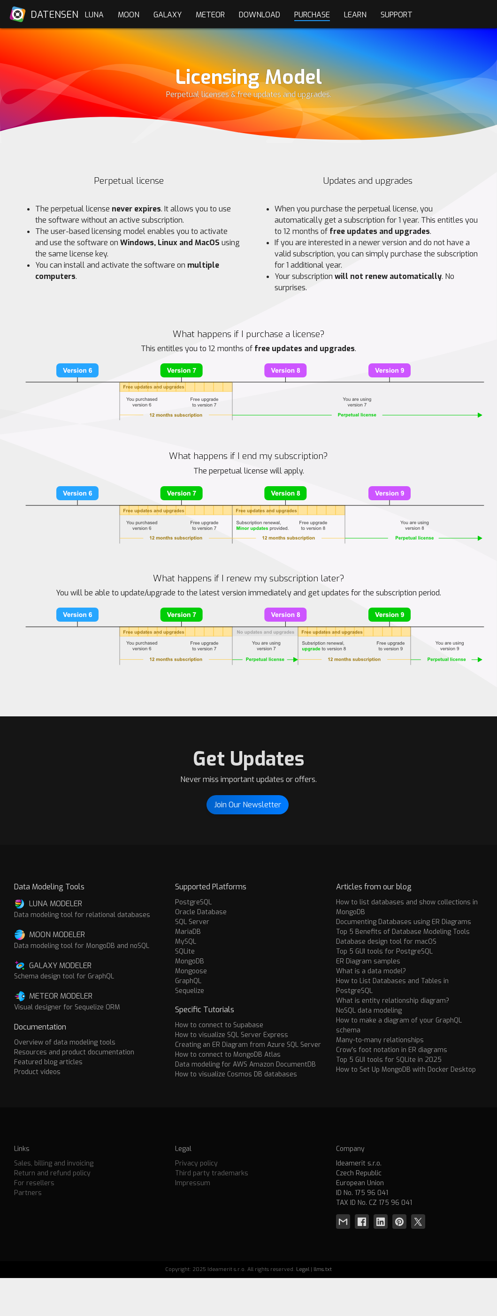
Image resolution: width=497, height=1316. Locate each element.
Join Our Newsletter (247, 805)
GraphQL (188, 981)
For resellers (34, 1183)
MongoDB (189, 961)
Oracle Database (201, 912)
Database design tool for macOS (386, 941)
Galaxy (167, 15)
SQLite (185, 951)
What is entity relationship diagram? (392, 1000)
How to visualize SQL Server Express (231, 1034)
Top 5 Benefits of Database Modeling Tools (403, 931)
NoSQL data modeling (369, 1010)
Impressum (192, 1183)
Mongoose (191, 971)
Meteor (210, 15)
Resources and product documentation (74, 1052)
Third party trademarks (211, 1173)
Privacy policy (196, 1163)
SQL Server (192, 921)
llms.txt (322, 1269)
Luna (94, 15)
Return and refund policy (52, 1173)
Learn (355, 15)
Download (259, 15)
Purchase (312, 15)
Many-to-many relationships (380, 1040)
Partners (28, 1192)
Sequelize (189, 990)
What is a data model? (371, 971)
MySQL (185, 941)
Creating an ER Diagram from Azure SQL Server (248, 1044)
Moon (128, 15)
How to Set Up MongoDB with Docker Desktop (406, 1069)
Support (397, 15)
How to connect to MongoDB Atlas (228, 1054)
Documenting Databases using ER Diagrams (403, 921)
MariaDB (188, 931)
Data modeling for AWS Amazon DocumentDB (245, 1064)
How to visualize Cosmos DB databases (236, 1074)
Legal (302, 1269)
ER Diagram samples (368, 961)
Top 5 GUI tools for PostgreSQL (384, 951)
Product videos (37, 1072)
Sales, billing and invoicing (53, 1163)
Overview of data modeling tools (64, 1042)
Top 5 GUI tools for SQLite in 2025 (389, 1059)
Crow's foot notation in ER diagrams (391, 1049)
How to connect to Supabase (219, 1025)
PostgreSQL (193, 902)
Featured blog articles (48, 1062)
